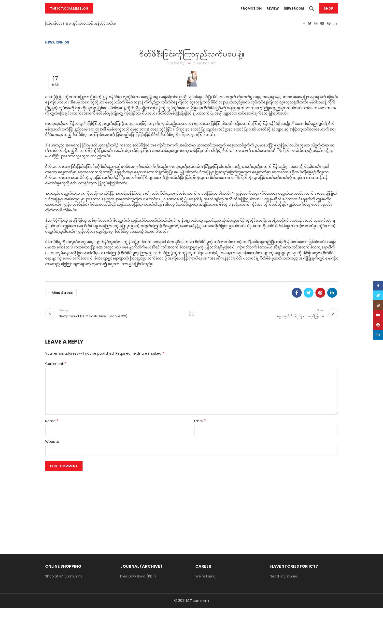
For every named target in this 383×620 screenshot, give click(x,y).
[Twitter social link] (310, 32)
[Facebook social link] (304, 32)
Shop (328, 13)
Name (51, 433)
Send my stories (284, 588)
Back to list (191, 324)
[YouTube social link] (322, 32)
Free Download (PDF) (138, 588)
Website (52, 453)
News (49, 51)
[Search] (311, 13)
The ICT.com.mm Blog (69, 13)
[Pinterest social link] (329, 32)
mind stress (62, 301)
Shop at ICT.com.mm (63, 588)
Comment (55, 376)
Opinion (62, 51)
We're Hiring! (205, 588)
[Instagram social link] (316, 32)
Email (200, 433)
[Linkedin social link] (335, 32)
